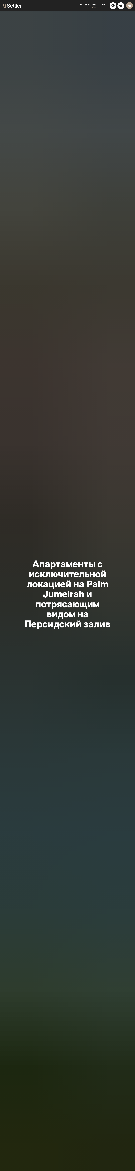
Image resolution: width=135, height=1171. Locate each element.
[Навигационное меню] (129, 6)
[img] (113, 5)
